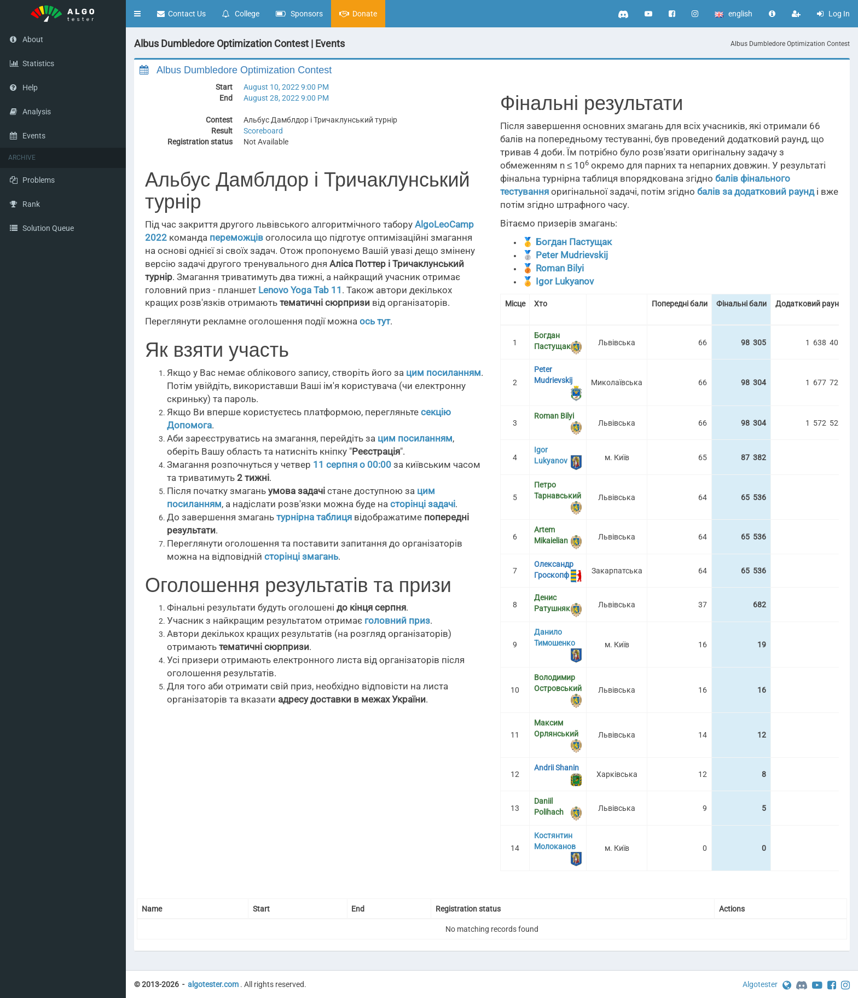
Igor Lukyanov (565, 281)
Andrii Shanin (556, 767)
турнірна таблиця (314, 517)
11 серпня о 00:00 (352, 464)
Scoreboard (263, 130)
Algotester (760, 984)
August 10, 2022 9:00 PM (286, 87)
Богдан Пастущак (574, 241)
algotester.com (213, 984)
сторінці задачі (422, 503)
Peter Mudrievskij (572, 255)
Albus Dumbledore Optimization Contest (790, 44)
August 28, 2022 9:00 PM (286, 98)
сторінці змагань (301, 556)
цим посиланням (443, 372)
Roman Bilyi (560, 268)
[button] (137, 13)
